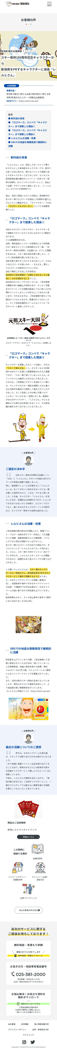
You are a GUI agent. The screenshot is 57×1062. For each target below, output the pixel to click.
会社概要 (11, 1035)
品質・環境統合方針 (40, 1040)
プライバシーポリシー (17, 1040)
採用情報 (24, 1035)
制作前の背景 (18, 118)
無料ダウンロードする (28, 1012)
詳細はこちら (28, 837)
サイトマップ (28, 1045)
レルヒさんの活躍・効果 (23, 138)
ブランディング (31, 51)
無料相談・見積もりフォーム (28, 958)
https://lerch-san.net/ (29, 100)
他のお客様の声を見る (28, 910)
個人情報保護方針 (41, 1035)
